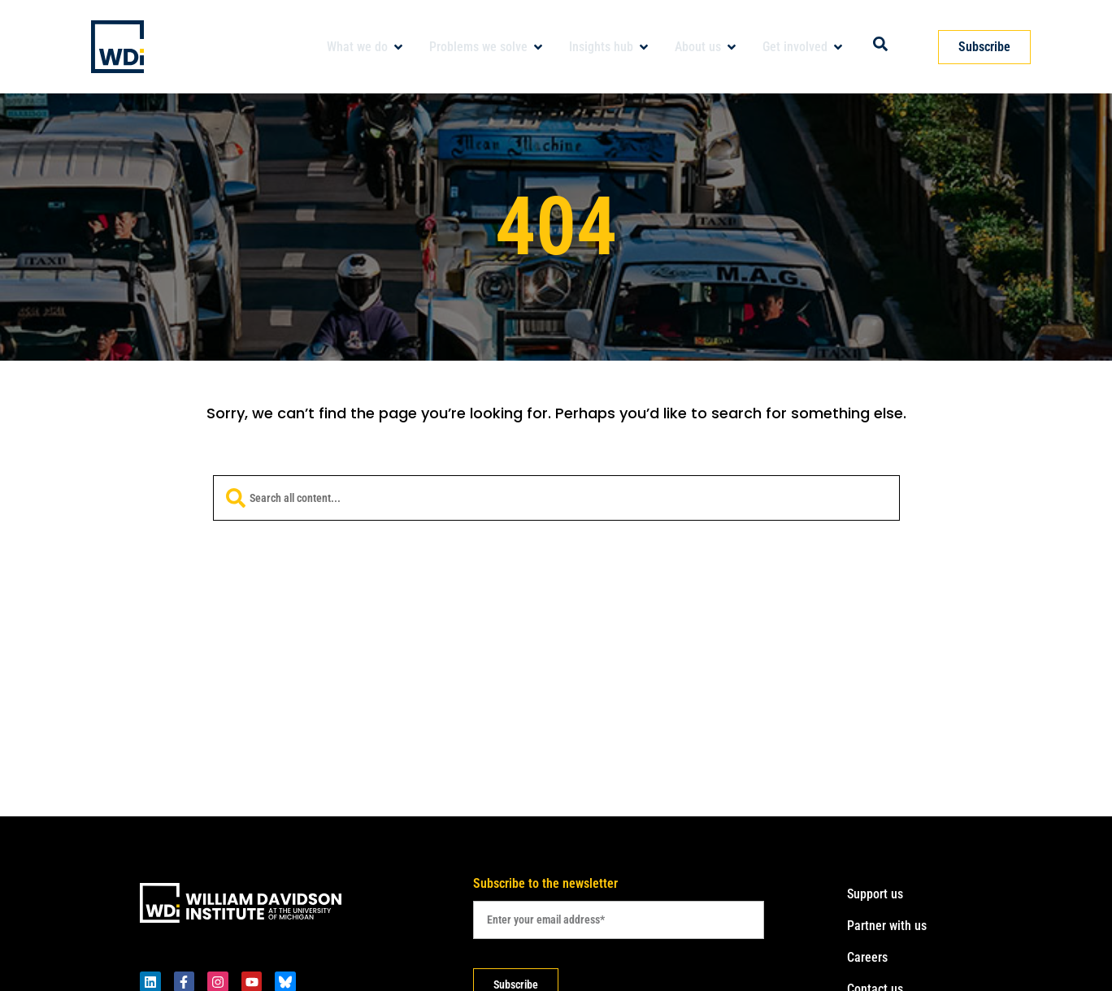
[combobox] (556, 498)
